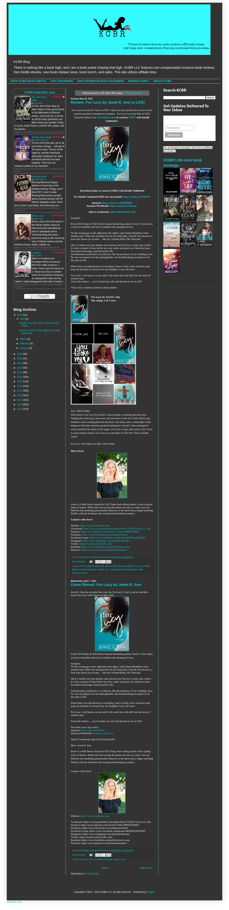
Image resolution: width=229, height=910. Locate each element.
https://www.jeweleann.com (94, 525)
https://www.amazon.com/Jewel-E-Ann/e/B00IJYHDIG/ (110, 531)
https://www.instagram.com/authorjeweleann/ (106, 540)
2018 (20, 386)
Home (105, 868)
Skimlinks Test (14, 902)
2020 (20, 376)
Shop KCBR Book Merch (28, 81)
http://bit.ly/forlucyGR (122, 211)
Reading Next (138, 81)
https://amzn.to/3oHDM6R (117, 202)
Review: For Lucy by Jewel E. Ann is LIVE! (108, 102)
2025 (20, 354)
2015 (20, 400)
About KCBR (162, 81)
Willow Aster (38, 219)
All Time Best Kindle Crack (91, 566)
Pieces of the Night (42, 137)
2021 (20, 372)
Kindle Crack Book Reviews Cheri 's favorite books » (191, 280)
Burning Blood (39, 176)
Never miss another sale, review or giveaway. (187, 120)
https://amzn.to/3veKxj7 (123, 205)
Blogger (150, 892)
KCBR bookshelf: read (40, 92)
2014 (20, 404)
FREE (132, 117)
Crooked (36, 253)
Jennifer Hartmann (41, 140)
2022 (20, 367)
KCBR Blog (21, 62)
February (25, 343)
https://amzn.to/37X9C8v (137, 196)
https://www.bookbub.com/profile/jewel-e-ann (106, 546)
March (23, 339)
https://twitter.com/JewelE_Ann (95, 543)
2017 (20, 390)
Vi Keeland (38, 256)
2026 (20, 314)
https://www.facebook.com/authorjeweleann (105, 534)
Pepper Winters (39, 179)
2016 (20, 395)
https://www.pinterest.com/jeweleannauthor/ (104, 549)
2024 (20, 358)
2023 (20, 363)
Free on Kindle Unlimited (100, 859)
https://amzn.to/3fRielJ (93, 730)
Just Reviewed (61, 81)
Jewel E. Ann (103, 569)
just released (116, 569)
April (22, 319)
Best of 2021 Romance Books (120, 566)
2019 (20, 381)
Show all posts (133, 92)
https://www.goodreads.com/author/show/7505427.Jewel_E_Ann (117, 528)
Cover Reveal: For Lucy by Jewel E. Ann (106, 585)
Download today (106, 117)
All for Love (37, 215)
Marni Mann (38, 103)
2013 (20, 409)
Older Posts (146, 868)
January (24, 348)
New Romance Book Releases (100, 81)
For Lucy (139, 566)
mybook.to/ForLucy (103, 733)
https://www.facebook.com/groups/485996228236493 (117, 537)
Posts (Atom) (92, 873)
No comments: (79, 561)
